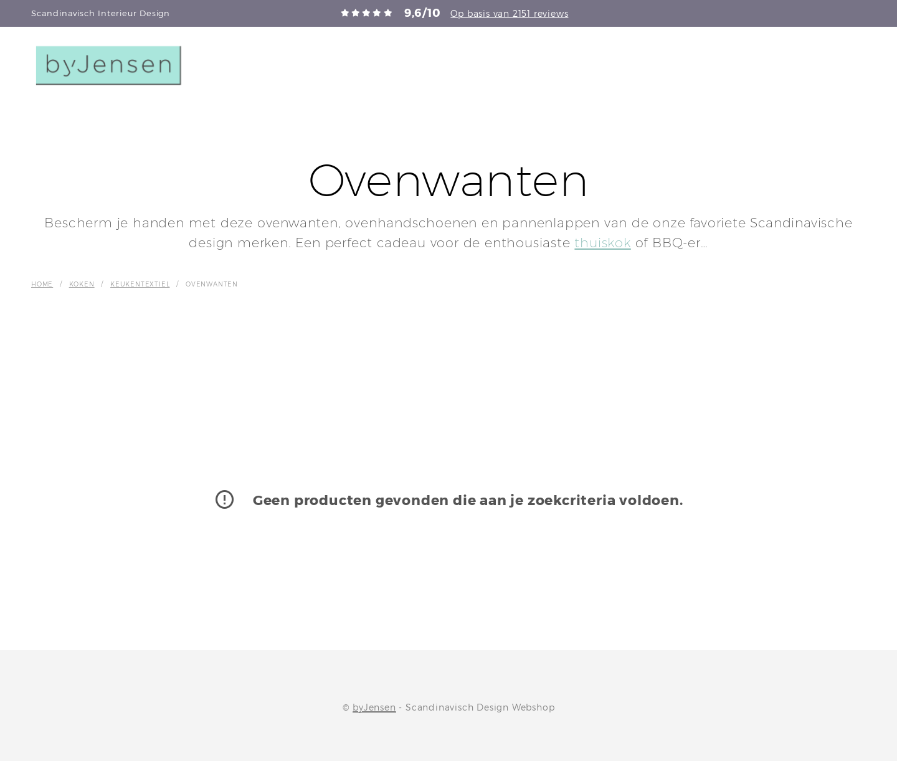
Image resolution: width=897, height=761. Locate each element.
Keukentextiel (139, 284)
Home (42, 284)
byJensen (374, 707)
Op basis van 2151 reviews (509, 13)
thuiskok (602, 242)
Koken (82, 284)
